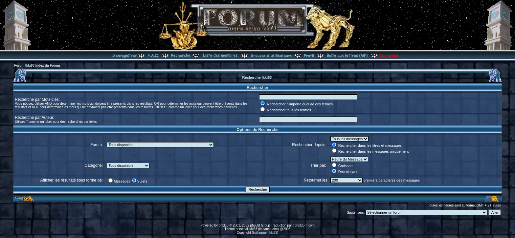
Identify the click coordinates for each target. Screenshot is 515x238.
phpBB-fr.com (305, 225)
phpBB (224, 225)
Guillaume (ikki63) (265, 232)
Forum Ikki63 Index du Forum (37, 65)
